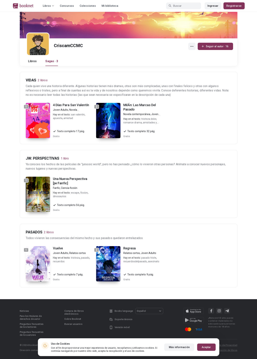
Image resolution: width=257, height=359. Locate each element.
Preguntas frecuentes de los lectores (32, 325)
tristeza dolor (148, 118)
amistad (68, 118)
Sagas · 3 (51, 61)
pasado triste (148, 257)
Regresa (129, 248)
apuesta (57, 118)
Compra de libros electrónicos (74, 312)
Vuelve (58, 248)
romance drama (132, 122)
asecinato (153, 261)
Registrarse (234, 5)
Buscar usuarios (73, 324)
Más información (179, 347)
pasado (85, 257)
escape (75, 192)
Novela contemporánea (136, 114)
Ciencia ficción (69, 187)
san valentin (78, 114)
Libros (32, 61)
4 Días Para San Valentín (71, 105)
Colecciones (88, 5)
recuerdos (59, 261)
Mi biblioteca (110, 5)
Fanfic (56, 187)
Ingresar (213, 5)
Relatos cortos (77, 253)
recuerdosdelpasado (135, 261)
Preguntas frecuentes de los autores (32, 333)
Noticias (24, 311)
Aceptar (206, 347)
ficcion (84, 192)
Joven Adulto (60, 109)
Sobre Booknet (72, 319)
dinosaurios (59, 196)
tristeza (75, 257)
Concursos (67, 5)
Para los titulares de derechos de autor (31, 317)
